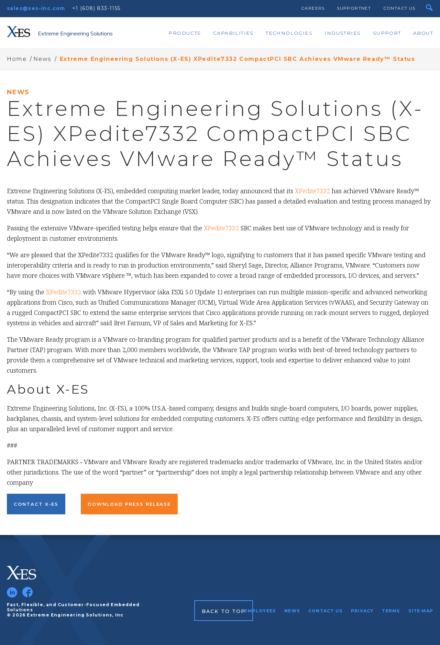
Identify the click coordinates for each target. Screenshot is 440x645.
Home (16, 59)
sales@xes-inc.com (36, 8)
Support (387, 33)
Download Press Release (129, 504)
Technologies (289, 33)
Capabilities (233, 33)
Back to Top (223, 611)
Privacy (362, 610)
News (42, 59)
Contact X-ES (36, 504)
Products (184, 33)
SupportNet (354, 8)
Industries (342, 33)
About (423, 33)
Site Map (420, 610)
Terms (391, 610)
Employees (260, 610)
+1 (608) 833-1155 (96, 8)
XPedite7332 (312, 191)
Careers (313, 8)
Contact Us (399, 8)
